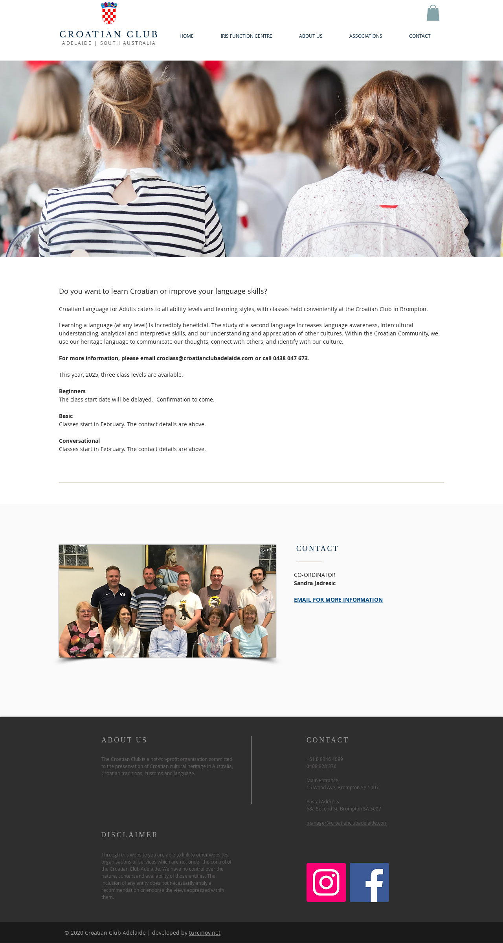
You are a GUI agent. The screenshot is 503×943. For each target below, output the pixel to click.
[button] (433, 13)
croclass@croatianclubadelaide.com (205, 358)
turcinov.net (204, 932)
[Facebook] (369, 882)
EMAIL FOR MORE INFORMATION (338, 599)
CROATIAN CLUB (109, 34)
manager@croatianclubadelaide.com (347, 823)
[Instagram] (326, 882)
